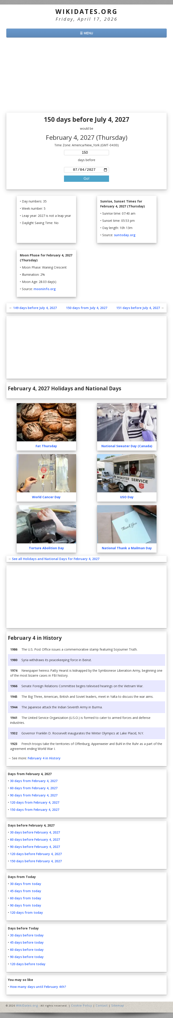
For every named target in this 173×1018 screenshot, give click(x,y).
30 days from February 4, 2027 (33, 782)
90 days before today (27, 958)
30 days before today (27, 936)
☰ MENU (86, 33)
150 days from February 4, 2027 (34, 810)
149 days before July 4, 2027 (35, 309)
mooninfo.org (45, 290)
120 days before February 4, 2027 (36, 855)
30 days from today (25, 884)
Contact (102, 1006)
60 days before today (27, 950)
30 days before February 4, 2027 (35, 833)
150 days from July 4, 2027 (86, 309)
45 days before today (27, 943)
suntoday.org (124, 236)
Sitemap (117, 1006)
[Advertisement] (86, 75)
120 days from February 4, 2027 (34, 803)
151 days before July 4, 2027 (138, 309)
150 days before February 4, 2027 (36, 862)
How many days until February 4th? (38, 987)
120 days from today (26, 913)
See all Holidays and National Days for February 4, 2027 (55, 560)
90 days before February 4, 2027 (35, 847)
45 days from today (25, 892)
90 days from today (25, 906)
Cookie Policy (81, 1006)
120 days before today (28, 965)
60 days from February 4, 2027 (33, 789)
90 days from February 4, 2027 (33, 796)
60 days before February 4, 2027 (35, 840)
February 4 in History (44, 759)
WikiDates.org (86, 11)
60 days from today (25, 899)
